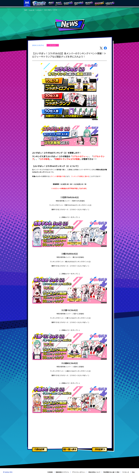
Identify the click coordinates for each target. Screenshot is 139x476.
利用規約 (50, 472)
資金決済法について (94, 472)
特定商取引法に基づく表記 (111, 472)
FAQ (133, 472)
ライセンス (125, 472)
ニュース (31, 10)
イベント (39, 10)
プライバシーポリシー (78, 472)
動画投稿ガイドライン (62, 472)
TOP (25, 10)
